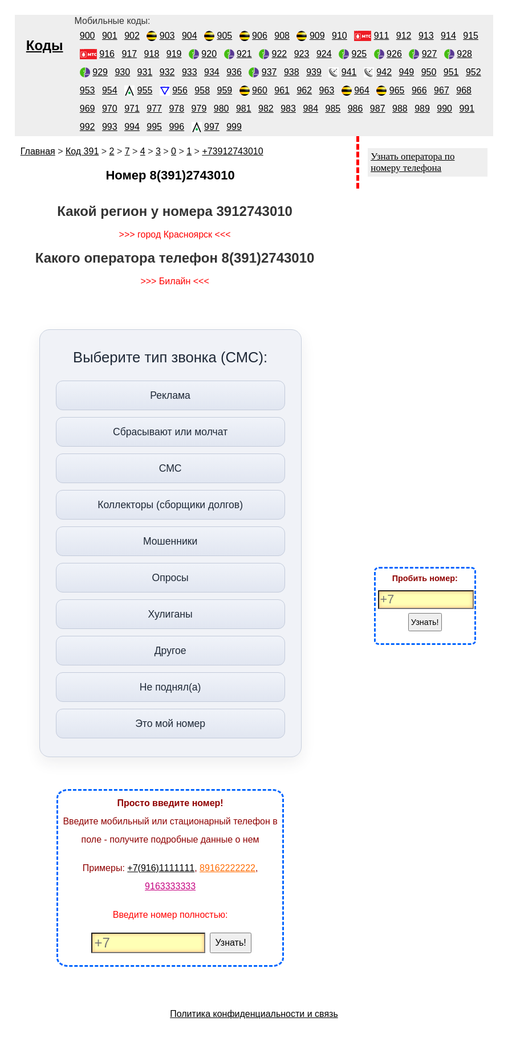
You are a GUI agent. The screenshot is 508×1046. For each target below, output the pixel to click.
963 (327, 90)
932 (167, 72)
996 (176, 127)
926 (394, 54)
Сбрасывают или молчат (170, 432)
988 (400, 108)
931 (145, 72)
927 (429, 54)
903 (167, 35)
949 (406, 72)
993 (109, 127)
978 (176, 108)
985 (333, 108)
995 (154, 127)
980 (221, 108)
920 (209, 54)
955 (145, 90)
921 (244, 54)
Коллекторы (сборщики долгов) (170, 504)
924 (324, 54)
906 (259, 35)
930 (122, 72)
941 (349, 72)
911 (381, 35)
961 (282, 90)
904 (189, 35)
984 (310, 108)
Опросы (170, 577)
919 (174, 54)
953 (87, 90)
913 (426, 35)
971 (132, 108)
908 (282, 35)
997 (212, 127)
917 (129, 54)
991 (466, 108)
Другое (170, 650)
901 (109, 35)
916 (107, 54)
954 (109, 90)
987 (377, 108)
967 (441, 90)
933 (189, 72)
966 (419, 90)
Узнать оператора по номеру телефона (412, 162)
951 (451, 72)
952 (473, 72)
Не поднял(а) (170, 687)
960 (259, 90)
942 (384, 72)
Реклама (170, 395)
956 (180, 90)
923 (302, 54)
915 (470, 35)
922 (279, 54)
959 (225, 90)
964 (361, 90)
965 (397, 90)
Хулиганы (170, 614)
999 (234, 127)
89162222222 (227, 868)
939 (314, 72)
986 (355, 108)
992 (87, 127)
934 (212, 72)
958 (202, 90)
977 (154, 108)
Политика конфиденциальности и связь (254, 1014)
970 (109, 108)
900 (87, 35)
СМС (170, 468)
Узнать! (231, 942)
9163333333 (170, 886)
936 (234, 72)
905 (225, 35)
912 (404, 35)
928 (464, 54)
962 (304, 90)
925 (359, 54)
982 (266, 108)
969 (87, 108)
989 (422, 108)
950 (429, 72)
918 (152, 54)
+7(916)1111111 (160, 868)
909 (317, 35)
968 (464, 90)
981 (243, 108)
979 (199, 108)
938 (291, 72)
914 (448, 35)
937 (269, 72)
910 (339, 35)
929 (100, 72)
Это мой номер (170, 723)
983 (288, 108)
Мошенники (170, 541)
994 (132, 127)
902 (132, 35)
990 (444, 108)
